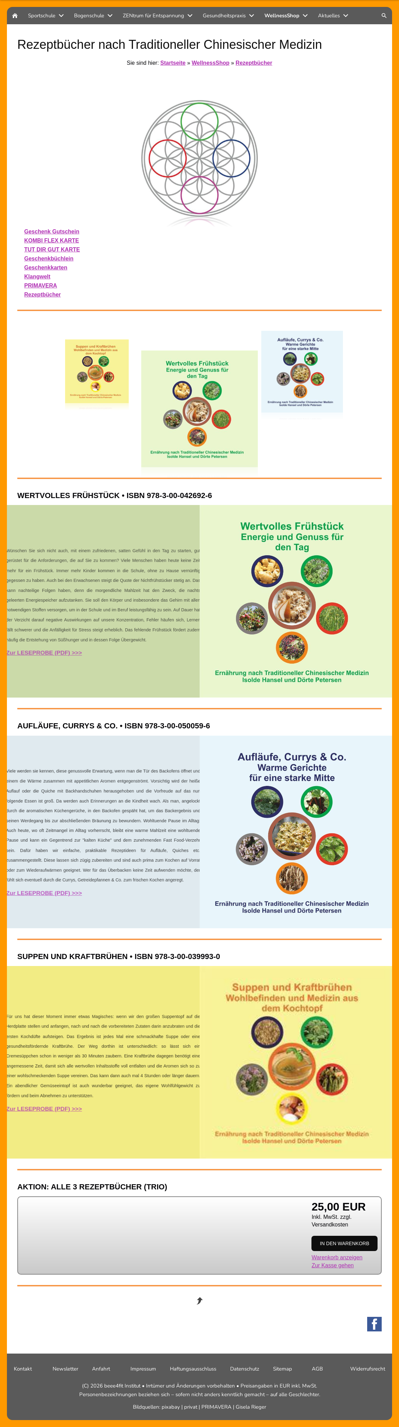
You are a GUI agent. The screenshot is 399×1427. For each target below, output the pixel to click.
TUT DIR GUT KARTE (52, 249)
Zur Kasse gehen (332, 1265)
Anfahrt (101, 1368)
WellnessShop (210, 63)
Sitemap (282, 1368)
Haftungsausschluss (193, 1368)
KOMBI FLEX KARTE (51, 240)
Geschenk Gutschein (51, 231)
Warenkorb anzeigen (336, 1257)
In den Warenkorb (344, 1243)
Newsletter (65, 1368)
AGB (317, 1368)
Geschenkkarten (45, 268)
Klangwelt (37, 277)
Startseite (172, 63)
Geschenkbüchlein (48, 259)
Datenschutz (244, 1368)
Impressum (143, 1368)
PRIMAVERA (40, 286)
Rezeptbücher (254, 63)
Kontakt (23, 1368)
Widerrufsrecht (367, 1368)
